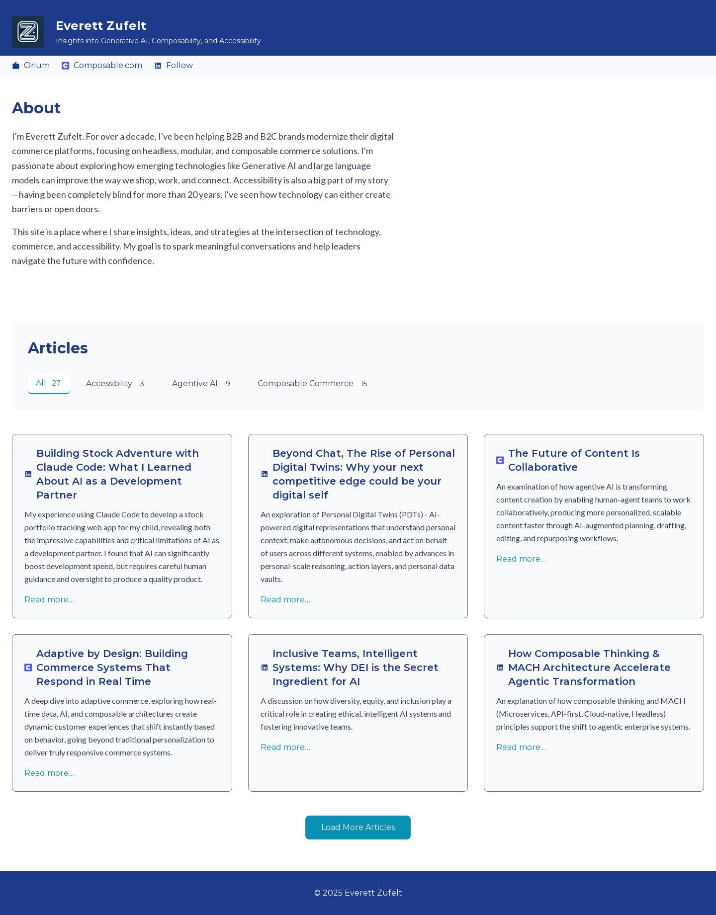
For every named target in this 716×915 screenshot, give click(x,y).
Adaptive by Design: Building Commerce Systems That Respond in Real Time (106, 667)
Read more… (49, 599)
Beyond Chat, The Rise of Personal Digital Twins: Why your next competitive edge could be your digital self (358, 474)
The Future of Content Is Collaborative (568, 460)
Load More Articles (358, 827)
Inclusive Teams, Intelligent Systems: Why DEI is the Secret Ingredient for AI (350, 667)
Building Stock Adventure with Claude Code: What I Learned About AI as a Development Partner (111, 474)
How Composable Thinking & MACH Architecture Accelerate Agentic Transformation (583, 667)
